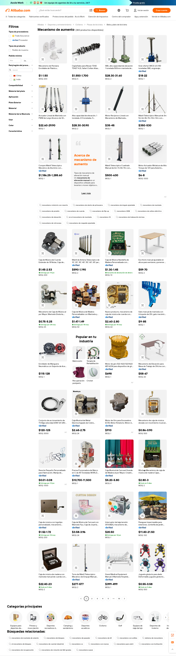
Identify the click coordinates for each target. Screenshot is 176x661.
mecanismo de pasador (80, 638)
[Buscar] (100, 10)
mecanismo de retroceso (50, 223)
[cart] (128, 11)
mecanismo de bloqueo (54, 638)
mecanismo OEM (122, 211)
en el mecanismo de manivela (79, 217)
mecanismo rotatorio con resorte (53, 205)
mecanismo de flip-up (99, 211)
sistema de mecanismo (152, 638)
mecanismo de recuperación (21, 650)
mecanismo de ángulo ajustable (121, 205)
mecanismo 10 (104, 217)
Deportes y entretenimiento (59, 25)
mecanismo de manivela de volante (24, 638)
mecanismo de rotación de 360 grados (55, 650)
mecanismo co (76, 644)
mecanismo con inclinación (150, 644)
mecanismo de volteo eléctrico (148, 211)
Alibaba (41, 25)
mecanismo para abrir (124, 644)
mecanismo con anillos (127, 638)
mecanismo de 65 (103, 638)
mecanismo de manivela (150, 205)
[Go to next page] (124, 598)
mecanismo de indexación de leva (130, 217)
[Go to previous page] (80, 598)
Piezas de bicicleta (95, 25)
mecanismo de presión (49, 211)
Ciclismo (79, 25)
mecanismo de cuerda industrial (50, 644)
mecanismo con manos (98, 644)
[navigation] (20, 312)
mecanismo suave (84, 650)
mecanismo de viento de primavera (88, 205)
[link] (172, 635)
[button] (90, 10)
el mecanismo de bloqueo (20, 644)
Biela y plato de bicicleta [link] (117, 25)
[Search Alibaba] (63, 10)
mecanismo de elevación (50, 217)
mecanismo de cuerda (74, 211)
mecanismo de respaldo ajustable (81, 223)
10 (119, 599)
